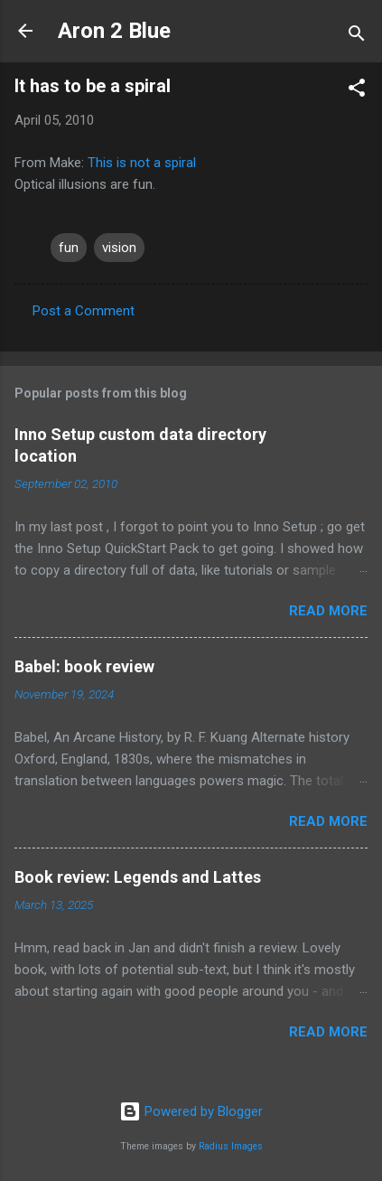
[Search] (357, 36)
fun (69, 247)
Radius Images (231, 1146)
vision (119, 247)
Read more (328, 611)
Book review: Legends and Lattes (137, 876)
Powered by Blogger (191, 1111)
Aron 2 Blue (114, 30)
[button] (357, 91)
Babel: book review (84, 666)
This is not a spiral (142, 163)
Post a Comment (84, 311)
